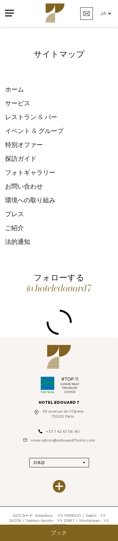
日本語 (39, 463)
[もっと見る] (59, 486)
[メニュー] (9, 13)
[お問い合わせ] (86, 13)
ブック (59, 532)
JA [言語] (105, 13)
